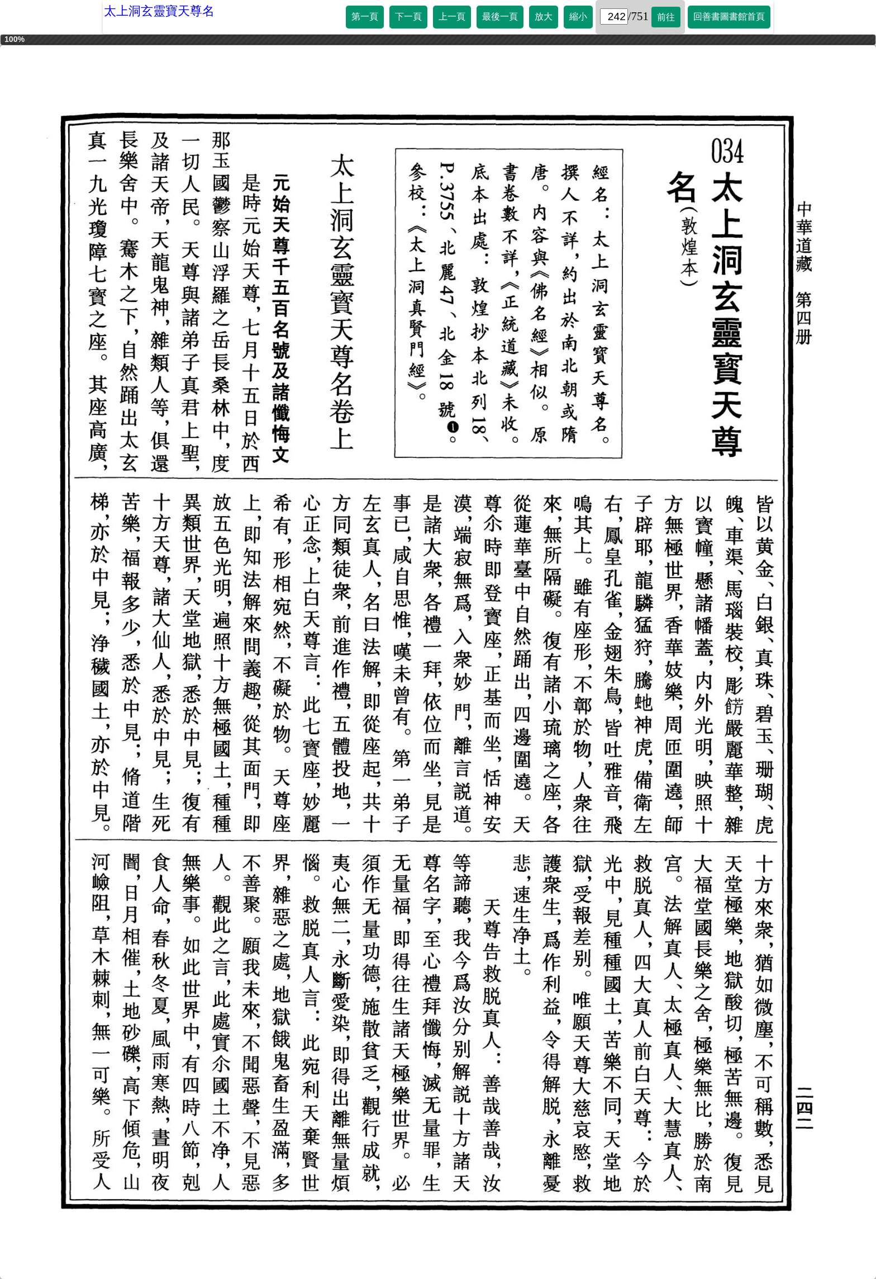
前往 (666, 17)
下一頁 (408, 16)
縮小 (578, 16)
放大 (544, 16)
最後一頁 (500, 16)
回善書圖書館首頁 (729, 16)
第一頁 (364, 16)
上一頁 (452, 16)
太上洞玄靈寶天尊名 (159, 11)
